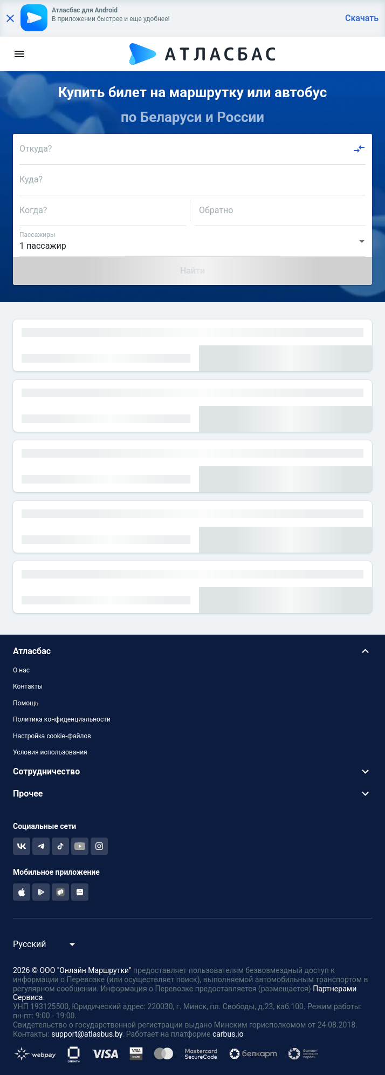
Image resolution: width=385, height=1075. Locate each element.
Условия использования (50, 752)
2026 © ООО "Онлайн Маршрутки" (72, 970)
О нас (21, 670)
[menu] (19, 54)
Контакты (28, 686)
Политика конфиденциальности (62, 719)
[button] (192, 651)
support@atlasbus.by (86, 1034)
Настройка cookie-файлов (52, 736)
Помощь (26, 703)
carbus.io (228, 1034)
